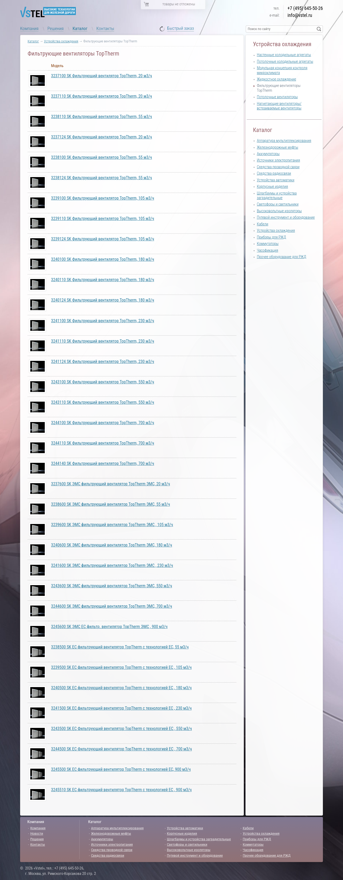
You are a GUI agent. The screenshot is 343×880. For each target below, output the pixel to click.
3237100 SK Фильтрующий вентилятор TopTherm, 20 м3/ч (101, 76)
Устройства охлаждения (61, 41)
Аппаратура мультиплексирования (284, 140)
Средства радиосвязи (274, 173)
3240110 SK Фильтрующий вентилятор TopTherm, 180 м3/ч (102, 279)
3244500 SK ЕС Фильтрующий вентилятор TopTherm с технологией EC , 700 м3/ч (121, 749)
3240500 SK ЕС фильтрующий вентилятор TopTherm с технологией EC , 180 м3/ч (121, 687)
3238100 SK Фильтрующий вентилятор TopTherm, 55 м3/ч (101, 157)
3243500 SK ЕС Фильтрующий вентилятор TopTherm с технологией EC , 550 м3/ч (121, 728)
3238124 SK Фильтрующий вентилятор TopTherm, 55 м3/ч (101, 177)
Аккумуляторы (268, 154)
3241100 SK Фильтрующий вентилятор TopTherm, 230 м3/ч (102, 320)
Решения (55, 28)
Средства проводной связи (278, 167)
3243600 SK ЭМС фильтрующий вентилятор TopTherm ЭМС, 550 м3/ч (111, 586)
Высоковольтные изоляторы (279, 211)
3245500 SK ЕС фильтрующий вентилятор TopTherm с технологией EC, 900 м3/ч (121, 769)
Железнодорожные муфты (277, 147)
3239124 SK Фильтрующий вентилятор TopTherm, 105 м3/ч (102, 239)
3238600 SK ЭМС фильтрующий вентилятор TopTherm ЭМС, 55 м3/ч (110, 504)
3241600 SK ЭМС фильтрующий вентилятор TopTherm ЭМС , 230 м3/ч (112, 565)
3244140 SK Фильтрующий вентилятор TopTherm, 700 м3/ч (102, 463)
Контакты (105, 28)
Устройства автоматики (275, 180)
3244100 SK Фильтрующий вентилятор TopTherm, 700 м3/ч (102, 422)
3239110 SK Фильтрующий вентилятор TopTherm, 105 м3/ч (102, 218)
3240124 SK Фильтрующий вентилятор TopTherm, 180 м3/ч (102, 300)
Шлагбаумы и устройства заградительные (277, 195)
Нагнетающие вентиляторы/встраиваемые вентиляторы (279, 106)
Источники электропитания (278, 160)
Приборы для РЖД (271, 237)
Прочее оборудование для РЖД (281, 257)
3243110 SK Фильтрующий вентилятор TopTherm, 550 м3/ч (102, 402)
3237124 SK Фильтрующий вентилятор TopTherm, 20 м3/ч (101, 137)
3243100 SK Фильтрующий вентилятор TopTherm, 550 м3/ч (102, 382)
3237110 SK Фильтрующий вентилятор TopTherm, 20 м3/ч (101, 96)
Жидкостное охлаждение (276, 79)
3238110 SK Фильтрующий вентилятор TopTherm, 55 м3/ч (101, 116)
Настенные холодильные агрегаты (284, 55)
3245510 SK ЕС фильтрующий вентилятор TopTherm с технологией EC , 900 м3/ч (121, 789)
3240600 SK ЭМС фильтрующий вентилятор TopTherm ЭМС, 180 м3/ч (111, 545)
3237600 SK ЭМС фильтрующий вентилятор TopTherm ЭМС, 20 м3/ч (110, 484)
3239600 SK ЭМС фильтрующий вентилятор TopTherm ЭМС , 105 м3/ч (112, 524)
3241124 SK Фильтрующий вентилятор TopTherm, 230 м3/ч (102, 361)
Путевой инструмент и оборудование (286, 217)
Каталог (80, 28)
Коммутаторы (267, 243)
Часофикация (267, 250)
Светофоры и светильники (278, 204)
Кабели (262, 224)
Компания (29, 28)
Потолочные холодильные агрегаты (285, 61)
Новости (36, 833)
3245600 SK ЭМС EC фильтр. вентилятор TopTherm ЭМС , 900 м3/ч (109, 626)
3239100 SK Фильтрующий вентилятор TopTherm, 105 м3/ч (102, 198)
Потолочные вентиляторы (277, 97)
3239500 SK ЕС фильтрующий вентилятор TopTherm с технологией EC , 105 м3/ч (121, 667)
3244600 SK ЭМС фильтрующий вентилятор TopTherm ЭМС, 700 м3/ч (111, 606)
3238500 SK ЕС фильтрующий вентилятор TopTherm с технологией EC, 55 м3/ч (120, 647)
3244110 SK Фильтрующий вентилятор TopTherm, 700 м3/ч (102, 443)
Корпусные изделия (272, 186)
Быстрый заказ (180, 28)
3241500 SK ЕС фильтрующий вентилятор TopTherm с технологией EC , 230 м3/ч (121, 708)
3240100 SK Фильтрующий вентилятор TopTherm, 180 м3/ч (102, 259)
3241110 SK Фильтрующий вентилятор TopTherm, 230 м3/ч (102, 341)
